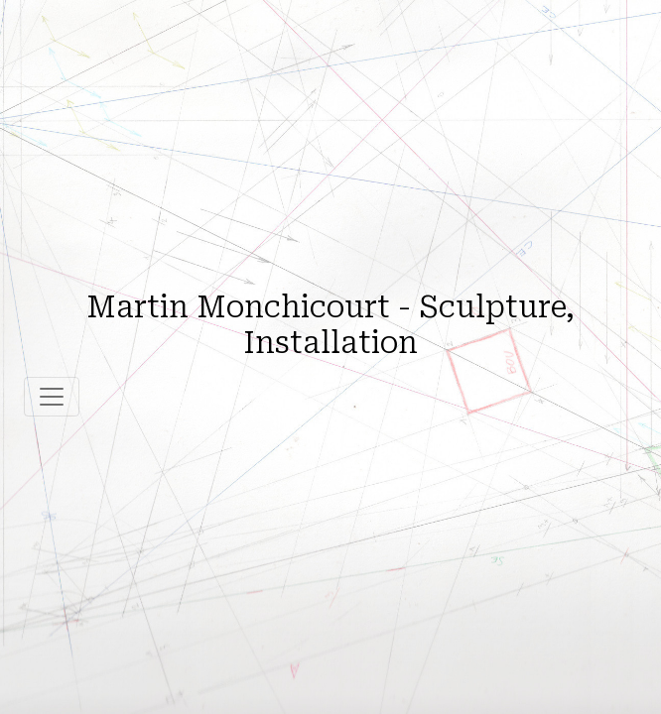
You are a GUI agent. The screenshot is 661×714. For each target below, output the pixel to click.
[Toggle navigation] (51, 396)
